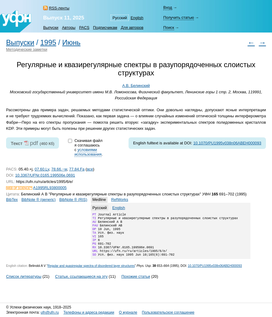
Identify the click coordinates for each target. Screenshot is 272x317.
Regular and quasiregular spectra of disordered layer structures (91, 273)
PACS (84, 27)
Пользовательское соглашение (168, 312)
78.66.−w (59, 169)
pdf (34, 143)
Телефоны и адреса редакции (89, 312)
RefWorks (119, 199)
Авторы (68, 27)
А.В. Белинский (136, 85)
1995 (48, 43)
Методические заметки (26, 49)
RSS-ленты (59, 8)
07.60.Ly (42, 169)
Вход (167, 7)
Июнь (71, 43)
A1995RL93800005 (50, 187)
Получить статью (178, 17)
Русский (119, 18)
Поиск (168, 27)
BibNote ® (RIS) (73, 199)
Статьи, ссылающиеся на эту (81, 283)
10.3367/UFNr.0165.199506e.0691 (45, 175)
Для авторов (132, 27)
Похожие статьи (135, 283)
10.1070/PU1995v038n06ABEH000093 (227, 143)
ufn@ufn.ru (50, 312)
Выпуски (50, 27)
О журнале (128, 312)
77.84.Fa (77, 169)
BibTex (12, 199)
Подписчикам (105, 27)
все (90, 169)
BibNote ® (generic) (38, 199)
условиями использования (88, 152)
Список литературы (23, 283)
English (137, 18)
